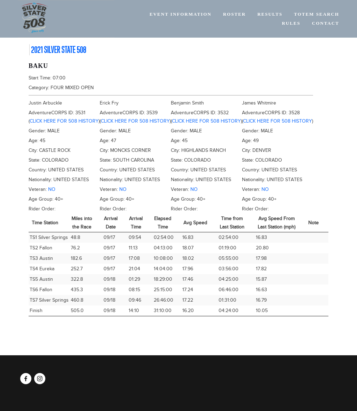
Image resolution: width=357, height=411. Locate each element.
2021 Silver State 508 (58, 49)
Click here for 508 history (64, 121)
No (51, 189)
